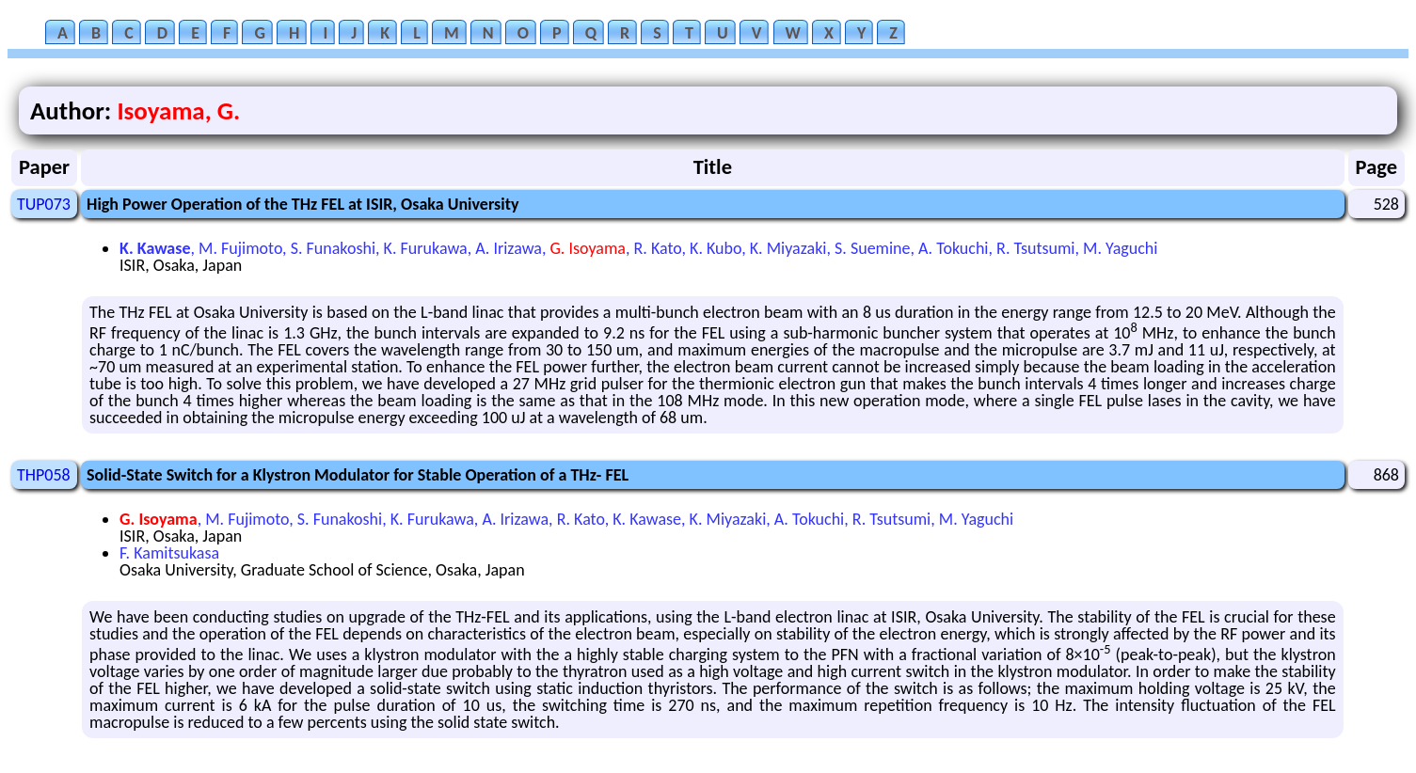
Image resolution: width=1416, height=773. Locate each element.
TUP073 (44, 204)
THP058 (44, 475)
